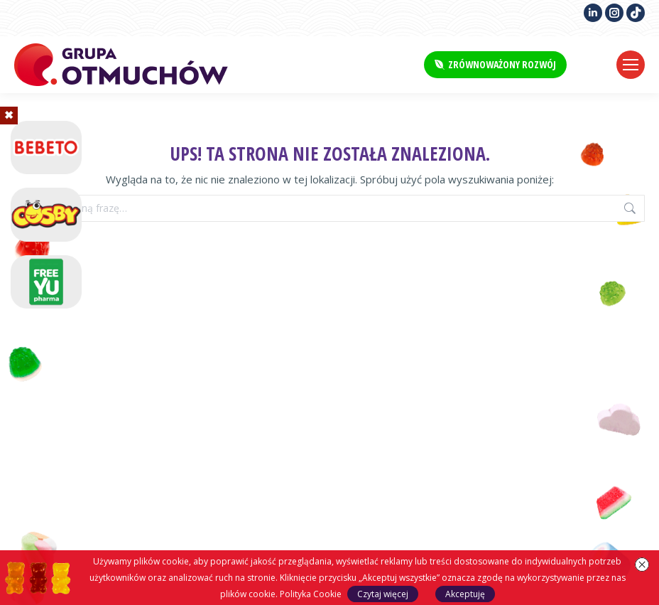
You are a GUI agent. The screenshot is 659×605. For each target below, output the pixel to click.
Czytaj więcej (382, 594)
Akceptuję (465, 594)
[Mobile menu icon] (630, 64)
